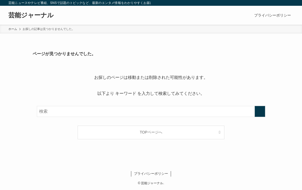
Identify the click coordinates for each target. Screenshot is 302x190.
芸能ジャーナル (31, 15)
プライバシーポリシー (151, 174)
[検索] (290, 3)
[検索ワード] (151, 111)
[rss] (283, 3)
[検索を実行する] (260, 111)
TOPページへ (151, 132)
